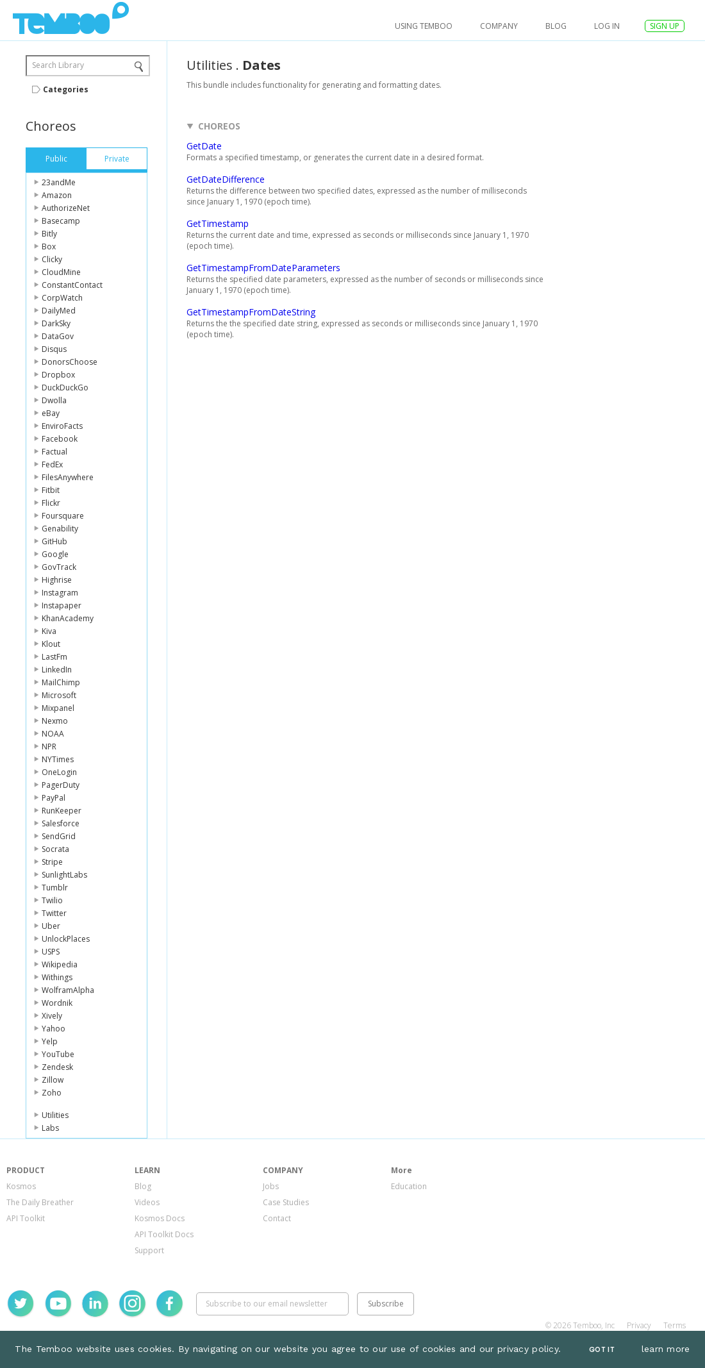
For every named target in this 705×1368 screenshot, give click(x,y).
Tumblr (55, 887)
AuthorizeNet (66, 208)
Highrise (57, 579)
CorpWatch (62, 297)
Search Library (58, 65)
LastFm (54, 656)
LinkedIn (57, 669)
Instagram (60, 592)
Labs (50, 1127)
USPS (51, 951)
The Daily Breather (40, 1202)
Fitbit (51, 490)
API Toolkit (25, 1218)
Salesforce (60, 823)
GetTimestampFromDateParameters (263, 268)
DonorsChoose (69, 361)
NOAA (53, 733)
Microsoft (59, 695)
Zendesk (57, 1067)
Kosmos (21, 1186)
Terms (674, 1325)
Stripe (52, 861)
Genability (60, 528)
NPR (49, 746)
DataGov (58, 336)
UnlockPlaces (66, 938)
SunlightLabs (64, 874)
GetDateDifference (226, 179)
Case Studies (286, 1202)
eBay (51, 413)
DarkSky (56, 323)
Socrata (55, 849)
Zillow (52, 1079)
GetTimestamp (218, 223)
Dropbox (58, 374)
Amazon (57, 195)
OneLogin (59, 772)
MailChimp (61, 682)
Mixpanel (58, 708)
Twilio (52, 900)
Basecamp (61, 220)
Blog (556, 26)
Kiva (49, 631)
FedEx (52, 464)
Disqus (54, 349)
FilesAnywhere (68, 477)
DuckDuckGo (65, 387)
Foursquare (63, 515)
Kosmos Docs (160, 1218)
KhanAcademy (68, 618)
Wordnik (57, 1002)
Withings (57, 977)
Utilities (55, 1115)
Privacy (639, 1325)
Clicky (52, 259)
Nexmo (55, 720)
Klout (51, 643)
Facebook (60, 438)
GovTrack (59, 567)
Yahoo (53, 1028)
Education (409, 1186)
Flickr (51, 502)
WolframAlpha (68, 990)
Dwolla (54, 400)
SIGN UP (664, 26)
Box (49, 246)
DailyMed (59, 310)
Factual (54, 451)
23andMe (59, 182)
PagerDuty (60, 785)
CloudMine (61, 272)
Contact (277, 1218)
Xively (52, 1015)
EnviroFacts (62, 426)
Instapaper (61, 605)
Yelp (50, 1041)
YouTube (58, 1054)
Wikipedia (60, 964)
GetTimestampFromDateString (251, 312)
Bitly (49, 233)
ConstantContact (72, 284)
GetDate (204, 146)
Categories (65, 89)
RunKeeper (61, 810)
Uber (51, 926)
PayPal (53, 797)
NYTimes (58, 759)
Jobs (271, 1186)
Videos (147, 1202)
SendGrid (59, 836)
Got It (602, 1350)
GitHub (54, 541)
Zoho (52, 1092)
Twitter (54, 913)
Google (55, 554)
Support (149, 1250)
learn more (666, 1349)
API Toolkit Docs (164, 1234)
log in (607, 26)
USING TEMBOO (423, 26)
